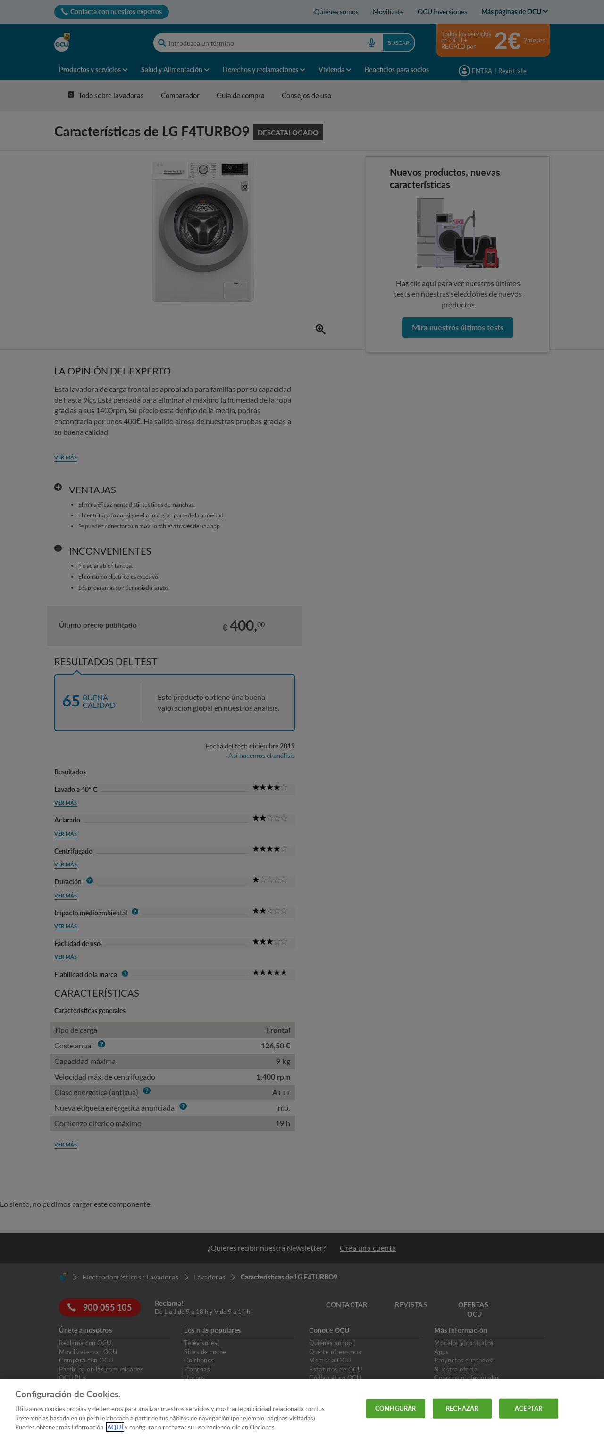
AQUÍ (115, 1427)
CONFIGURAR (395, 1408)
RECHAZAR (462, 1408)
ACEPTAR (528, 1408)
